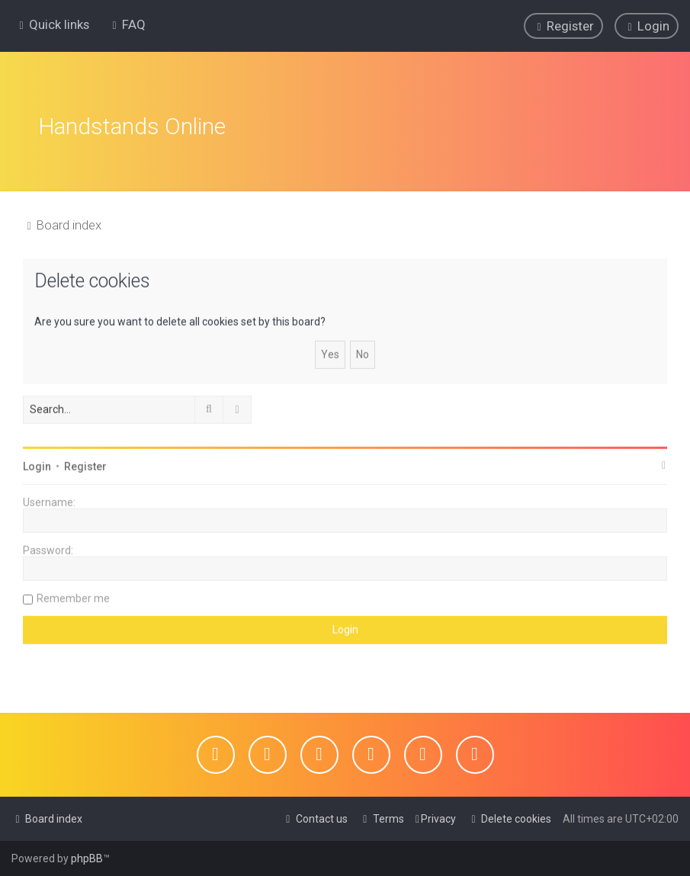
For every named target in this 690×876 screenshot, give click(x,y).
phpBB (87, 858)
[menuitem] (126, 24)
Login (37, 465)
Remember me (73, 597)
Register (85, 465)
